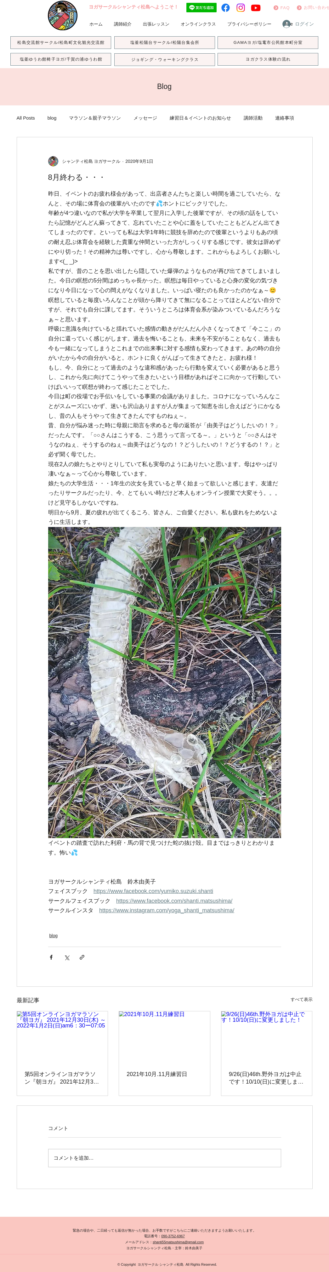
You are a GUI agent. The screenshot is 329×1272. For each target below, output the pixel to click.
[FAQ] (281, 7)
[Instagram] (240, 7)
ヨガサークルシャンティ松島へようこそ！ (134, 6)
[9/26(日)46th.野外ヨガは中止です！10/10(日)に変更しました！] (266, 1036)
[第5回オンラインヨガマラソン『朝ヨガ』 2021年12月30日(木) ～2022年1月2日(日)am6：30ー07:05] (62, 1036)
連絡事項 (284, 118)
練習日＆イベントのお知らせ (200, 118)
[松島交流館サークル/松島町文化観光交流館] (60, 42)
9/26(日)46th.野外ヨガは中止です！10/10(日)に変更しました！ (266, 1078)
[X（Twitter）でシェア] (67, 957)
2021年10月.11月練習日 (157, 1074)
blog (52, 118)
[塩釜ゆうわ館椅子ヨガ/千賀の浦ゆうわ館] (60, 59)
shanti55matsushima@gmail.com (178, 1242)
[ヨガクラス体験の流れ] (268, 59)
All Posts (26, 118)
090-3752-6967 (173, 1236)
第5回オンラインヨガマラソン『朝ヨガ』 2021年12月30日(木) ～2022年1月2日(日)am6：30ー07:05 (61, 1078)
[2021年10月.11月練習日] (164, 1036)
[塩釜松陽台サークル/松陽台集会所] (164, 42)
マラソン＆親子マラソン (95, 118)
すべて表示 (302, 999)
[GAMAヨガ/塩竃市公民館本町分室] (268, 42)
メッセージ (145, 118)
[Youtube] (255, 7)
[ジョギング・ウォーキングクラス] (164, 59)
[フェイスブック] (225, 7)
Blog (164, 86)
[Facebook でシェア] (51, 957)
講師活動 (253, 118)
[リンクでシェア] (82, 957)
